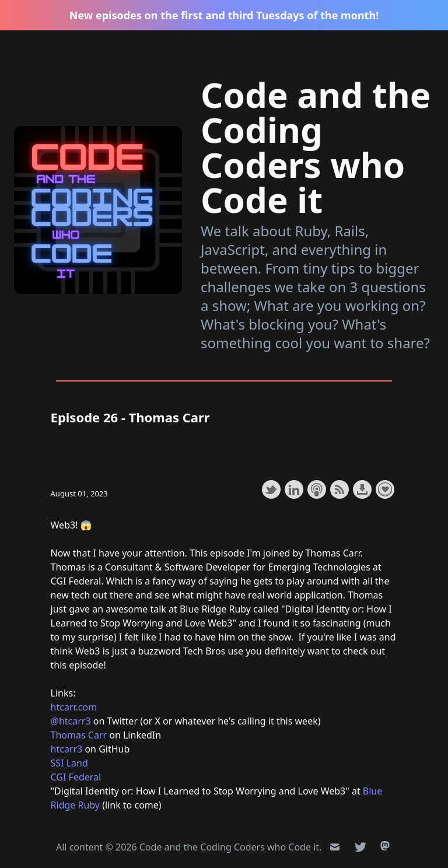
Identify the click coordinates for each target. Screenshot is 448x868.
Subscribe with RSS (339, 489)
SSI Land (69, 763)
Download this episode (362, 489)
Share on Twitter (271, 489)
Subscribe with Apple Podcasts (316, 489)
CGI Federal (76, 777)
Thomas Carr (79, 735)
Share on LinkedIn (294, 489)
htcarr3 (67, 749)
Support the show (385, 489)
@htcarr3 (71, 721)
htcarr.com (74, 707)
